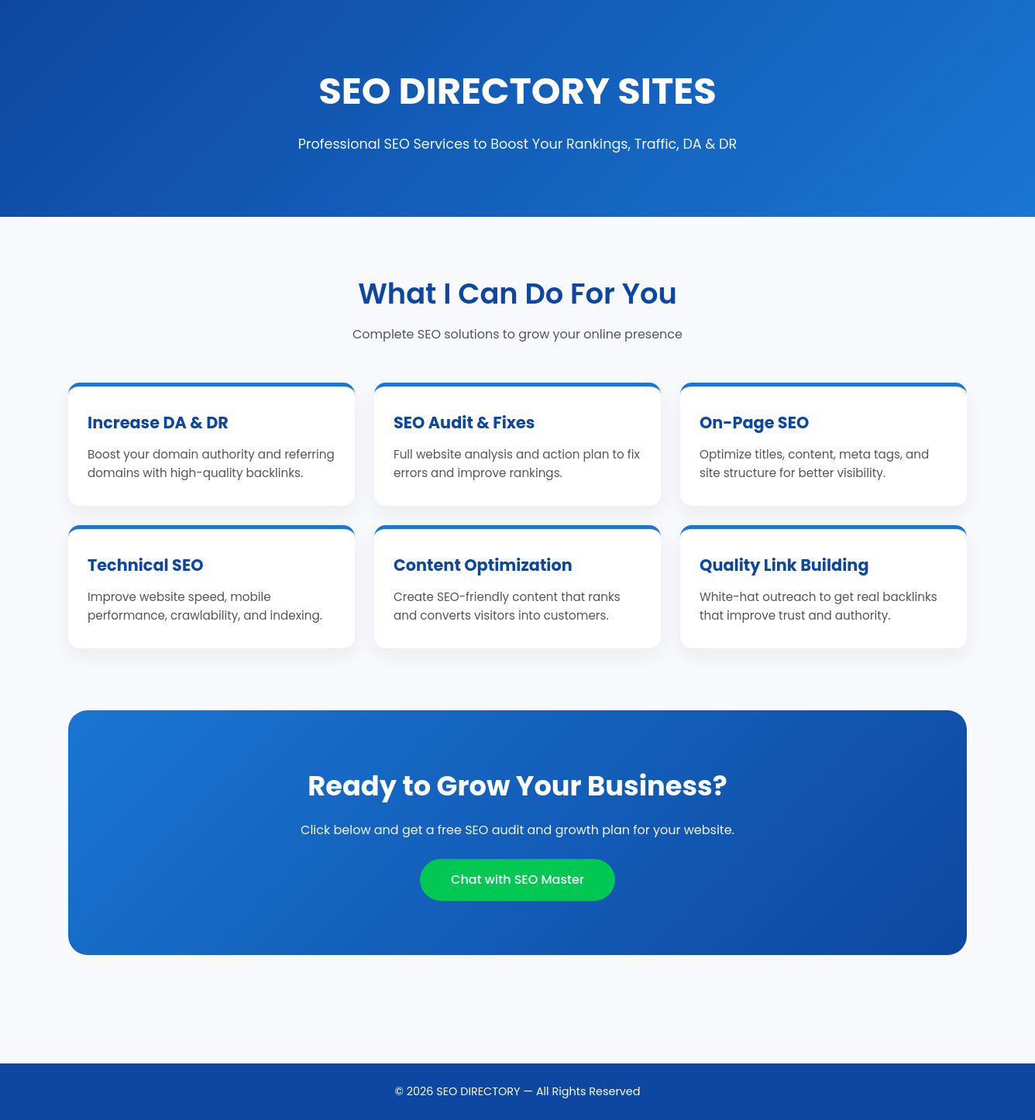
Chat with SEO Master (517, 879)
